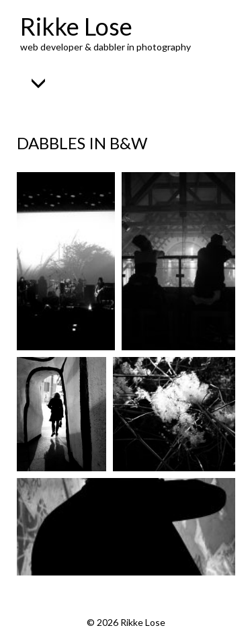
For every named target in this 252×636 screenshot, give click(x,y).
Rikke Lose (76, 26)
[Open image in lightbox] (66, 261)
